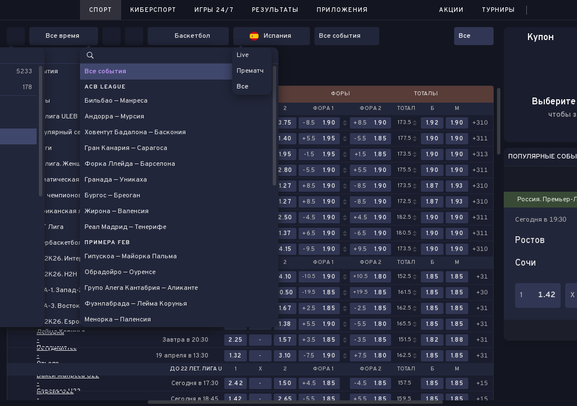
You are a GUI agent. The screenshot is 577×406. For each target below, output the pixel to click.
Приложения (342, 10)
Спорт (100, 10)
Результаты (275, 10)
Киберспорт (153, 10)
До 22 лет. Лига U (196, 369)
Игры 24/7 (214, 10)
